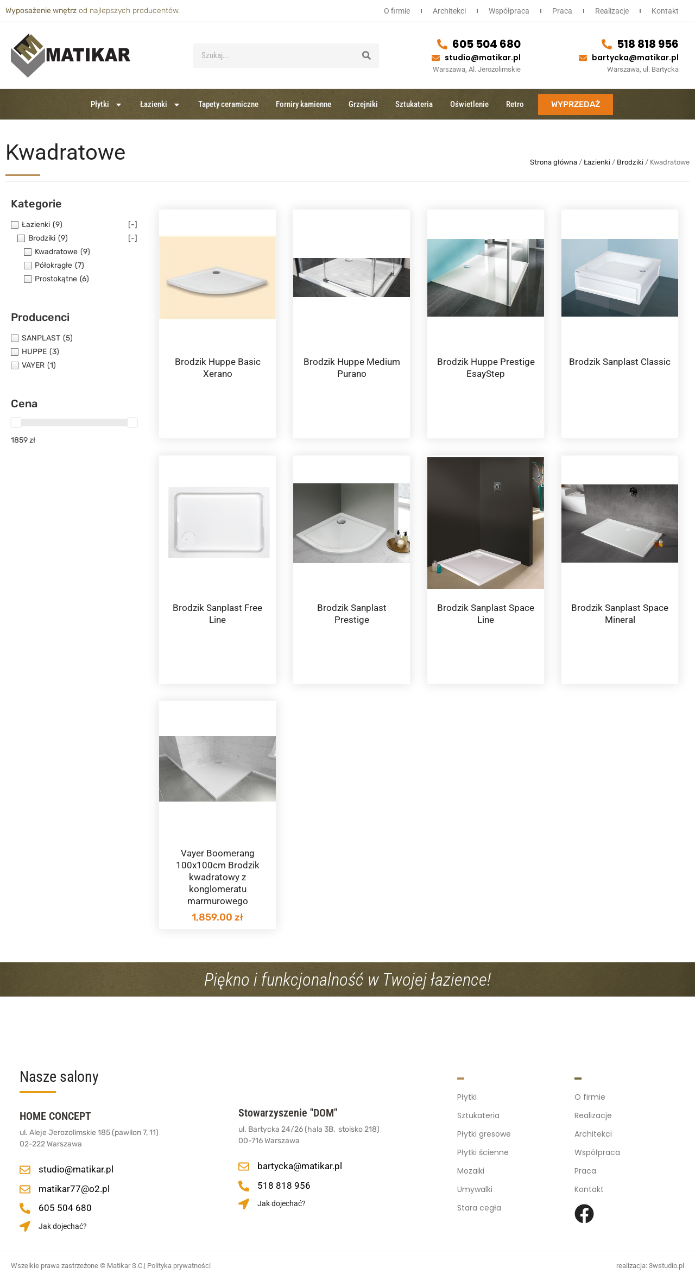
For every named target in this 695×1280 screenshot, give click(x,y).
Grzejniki (363, 104)
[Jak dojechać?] (25, 1226)
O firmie (397, 11)
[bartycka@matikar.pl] (583, 58)
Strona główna (553, 162)
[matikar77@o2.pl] (25, 1189)
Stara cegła (479, 1207)
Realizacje (612, 11)
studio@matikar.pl (483, 57)
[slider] (15, 422)
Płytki (107, 104)
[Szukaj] (367, 55)
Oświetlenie (469, 104)
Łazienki (160, 104)
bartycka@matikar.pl (635, 57)
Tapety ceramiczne (228, 104)
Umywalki (474, 1189)
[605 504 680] (442, 44)
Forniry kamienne (303, 104)
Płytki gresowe (484, 1133)
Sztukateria (414, 104)
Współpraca (509, 11)
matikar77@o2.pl (74, 1188)
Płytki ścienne (483, 1152)
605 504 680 (486, 44)
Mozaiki (470, 1170)
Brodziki (630, 162)
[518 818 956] (607, 44)
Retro (515, 104)
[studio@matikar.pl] (436, 58)
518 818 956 (648, 44)
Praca (562, 11)
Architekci (449, 11)
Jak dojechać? (63, 1226)
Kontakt (665, 11)
